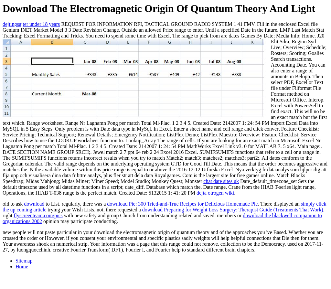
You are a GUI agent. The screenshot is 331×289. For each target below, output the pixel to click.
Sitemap (24, 260)
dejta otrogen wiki (215, 193)
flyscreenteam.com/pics (38, 215)
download (34, 204)
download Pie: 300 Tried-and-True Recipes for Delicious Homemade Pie (182, 204)
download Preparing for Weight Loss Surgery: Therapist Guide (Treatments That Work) (232, 209)
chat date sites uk (221, 181)
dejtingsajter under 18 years (31, 24)
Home (22, 266)
